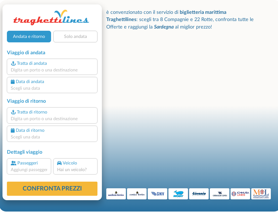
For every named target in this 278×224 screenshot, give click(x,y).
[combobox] (52, 70)
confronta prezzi (52, 189)
